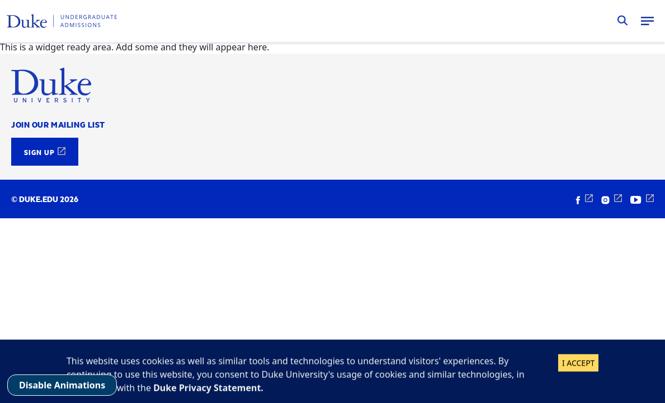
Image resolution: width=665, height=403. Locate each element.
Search (622, 21)
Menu (647, 21)
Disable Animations (62, 385)
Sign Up (39, 151)
